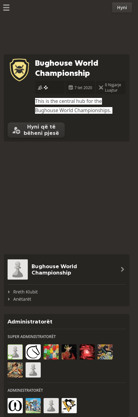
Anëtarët (22, 299)
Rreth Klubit (25, 292)
